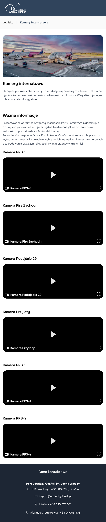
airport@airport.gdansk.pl (55, 496)
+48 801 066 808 (55, 512)
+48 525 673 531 (55, 504)
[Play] (53, 174)
